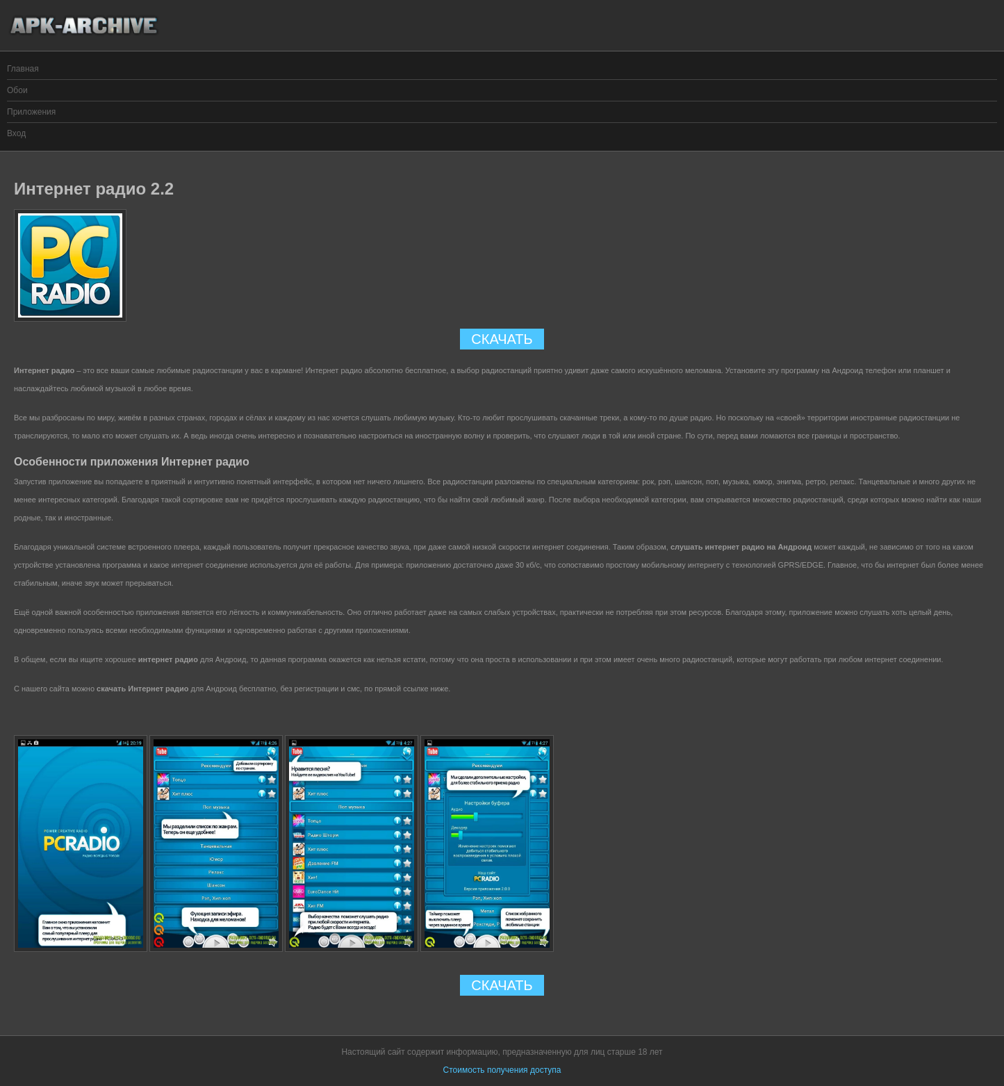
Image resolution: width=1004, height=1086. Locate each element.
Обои (17, 90)
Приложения (31, 112)
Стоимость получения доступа (502, 1070)
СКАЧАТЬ (501, 339)
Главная (23, 69)
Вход (16, 133)
